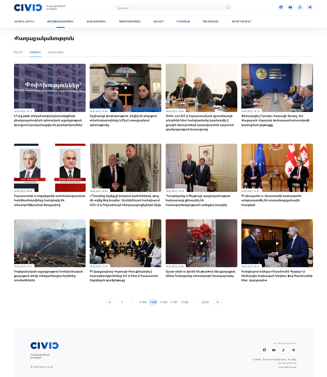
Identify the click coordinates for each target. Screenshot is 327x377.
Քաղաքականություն (60, 22)
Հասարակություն (130, 22)
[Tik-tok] (300, 7)
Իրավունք (183, 22)
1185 (153, 302)
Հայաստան (35, 52)
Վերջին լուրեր (24, 22)
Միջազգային (56, 52)
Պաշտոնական (210, 22)
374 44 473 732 (286, 363)
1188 (184, 302)
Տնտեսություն (96, 22)
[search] (228, 7)
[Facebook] (280, 7)
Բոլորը (18, 52)
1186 (163, 302)
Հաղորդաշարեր (241, 22)
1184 (142, 302)
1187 (174, 302)
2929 (205, 302)
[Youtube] (290, 7)
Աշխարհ (159, 22)
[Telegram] (309, 7)
